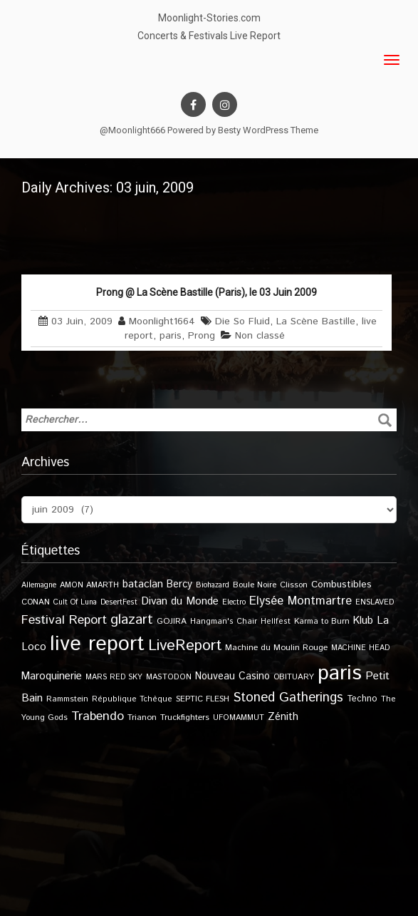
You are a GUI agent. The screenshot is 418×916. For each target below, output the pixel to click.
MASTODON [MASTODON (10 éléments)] (169, 677)
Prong (201, 336)
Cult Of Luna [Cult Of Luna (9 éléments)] (75, 602)
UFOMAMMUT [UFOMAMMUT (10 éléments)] (238, 718)
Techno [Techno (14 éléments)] (362, 698)
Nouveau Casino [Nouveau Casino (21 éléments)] (232, 676)
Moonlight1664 (162, 321)
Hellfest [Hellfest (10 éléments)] (276, 621)
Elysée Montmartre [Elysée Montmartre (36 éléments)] (300, 600)
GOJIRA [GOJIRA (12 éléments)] (172, 621)
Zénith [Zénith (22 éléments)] (283, 716)
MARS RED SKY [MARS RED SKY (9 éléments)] (113, 677)
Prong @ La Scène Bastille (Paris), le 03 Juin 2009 (206, 292)
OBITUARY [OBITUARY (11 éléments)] (293, 677)
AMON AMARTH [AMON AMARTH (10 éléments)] (89, 585)
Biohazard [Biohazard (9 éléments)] (212, 585)
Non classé (260, 336)
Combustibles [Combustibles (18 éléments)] (341, 584)
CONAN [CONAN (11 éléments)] (35, 602)
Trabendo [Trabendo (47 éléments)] (97, 716)
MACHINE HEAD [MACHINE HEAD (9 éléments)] (360, 648)
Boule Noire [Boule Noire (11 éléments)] (254, 585)
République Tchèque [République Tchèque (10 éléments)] (132, 699)
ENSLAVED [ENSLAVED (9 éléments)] (374, 602)
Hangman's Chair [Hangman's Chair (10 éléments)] (223, 621)
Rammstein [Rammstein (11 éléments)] (67, 699)
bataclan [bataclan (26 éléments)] (142, 584)
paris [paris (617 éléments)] (340, 673)
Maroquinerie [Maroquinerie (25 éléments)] (51, 676)
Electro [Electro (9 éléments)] (234, 602)
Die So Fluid (242, 321)
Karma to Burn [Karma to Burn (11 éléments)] (322, 621)
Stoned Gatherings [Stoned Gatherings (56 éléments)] (288, 697)
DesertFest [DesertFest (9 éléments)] (118, 602)
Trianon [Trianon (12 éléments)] (142, 717)
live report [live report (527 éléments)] (97, 644)
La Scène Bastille (315, 321)
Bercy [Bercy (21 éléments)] (179, 584)
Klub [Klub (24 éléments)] (363, 620)
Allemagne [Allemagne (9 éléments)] (38, 585)
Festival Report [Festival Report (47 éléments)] (64, 620)
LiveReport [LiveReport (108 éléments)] (184, 645)
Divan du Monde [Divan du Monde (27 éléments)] (180, 601)
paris (171, 336)
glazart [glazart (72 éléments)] (131, 619)
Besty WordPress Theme (268, 130)
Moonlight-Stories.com (209, 18)
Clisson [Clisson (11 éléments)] (294, 585)
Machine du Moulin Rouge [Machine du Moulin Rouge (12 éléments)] (276, 648)
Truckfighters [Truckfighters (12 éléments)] (184, 717)
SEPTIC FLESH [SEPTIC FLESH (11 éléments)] (202, 699)
